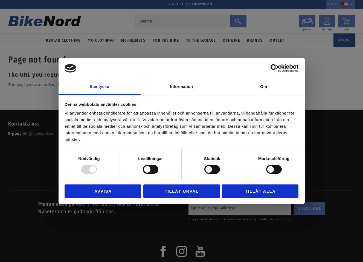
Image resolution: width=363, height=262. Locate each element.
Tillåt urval (182, 191)
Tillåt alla (260, 191)
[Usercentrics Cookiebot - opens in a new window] (274, 68)
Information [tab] (181, 86)
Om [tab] (263, 86)
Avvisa (103, 191)
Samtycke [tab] (99, 86)
